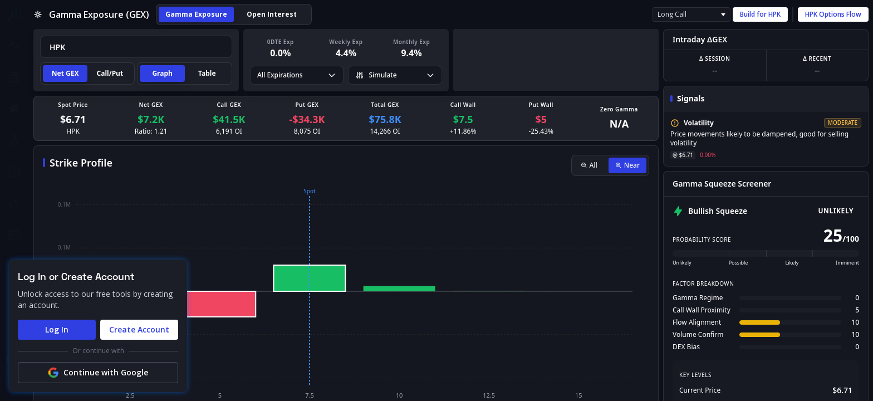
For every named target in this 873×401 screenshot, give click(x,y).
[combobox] (136, 47)
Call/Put (110, 73)
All (589, 165)
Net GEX (65, 73)
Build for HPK (760, 14)
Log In (56, 329)
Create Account (139, 329)
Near (627, 165)
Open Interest (272, 14)
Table (206, 73)
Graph (162, 73)
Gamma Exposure (196, 14)
